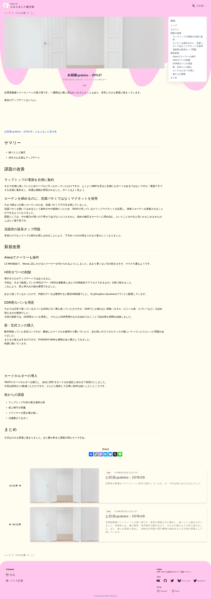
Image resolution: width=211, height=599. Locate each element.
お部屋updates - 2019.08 (125, 477)
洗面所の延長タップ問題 (184, 49)
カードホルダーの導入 (183, 70)
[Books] (175, 591)
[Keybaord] (162, 591)
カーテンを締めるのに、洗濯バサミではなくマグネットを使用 (188, 44)
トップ (173, 25)
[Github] (165, 580)
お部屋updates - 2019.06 (125, 516)
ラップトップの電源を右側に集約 (188, 38)
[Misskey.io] (158, 580)
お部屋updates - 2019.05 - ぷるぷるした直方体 (30, 131)
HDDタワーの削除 (181, 60)
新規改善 (174, 53)
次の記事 (15, 485)
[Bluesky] (184, 580)
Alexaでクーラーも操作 (184, 56)
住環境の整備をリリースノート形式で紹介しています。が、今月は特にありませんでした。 (154, 483)
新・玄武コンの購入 (182, 67)
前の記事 (15, 524)
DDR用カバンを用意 (182, 63)
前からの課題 (179, 74)
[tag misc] (84, 85)
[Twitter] (172, 580)
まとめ (173, 77)
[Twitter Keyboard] (199, 580)
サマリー (174, 29)
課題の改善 (175, 33)
